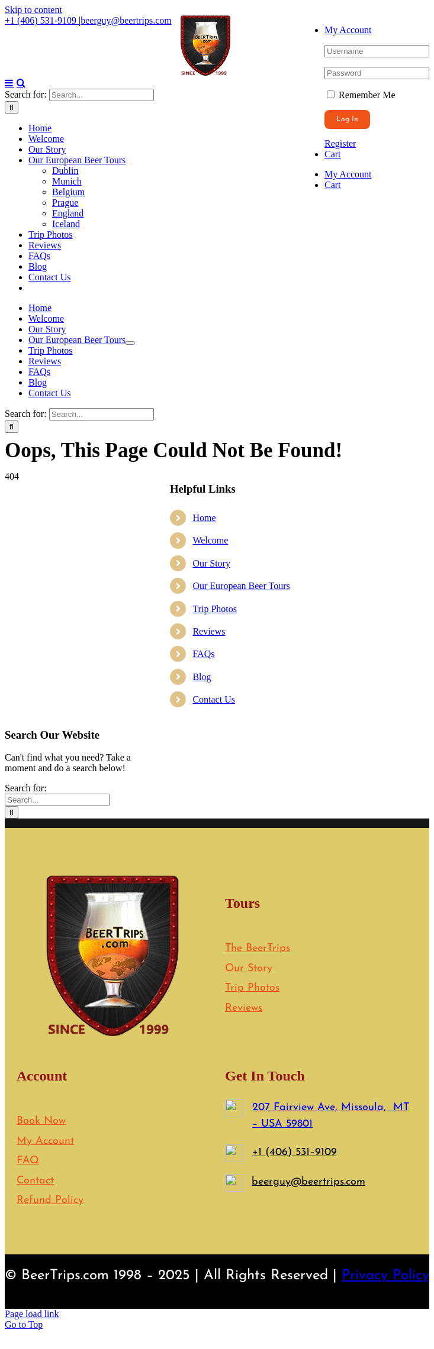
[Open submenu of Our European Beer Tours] (130, 760)
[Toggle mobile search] (21, 500)
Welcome (210, 958)
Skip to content (33, 10)
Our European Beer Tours (241, 1003)
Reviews (208, 1049)
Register (340, 143)
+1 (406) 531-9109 (42, 20)
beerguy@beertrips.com (126, 20)
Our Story (211, 981)
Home (204, 935)
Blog (201, 1094)
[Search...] (101, 512)
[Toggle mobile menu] (9, 500)
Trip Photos (214, 1026)
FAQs (203, 1071)
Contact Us (213, 1117)
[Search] (11, 525)
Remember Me (361, 95)
